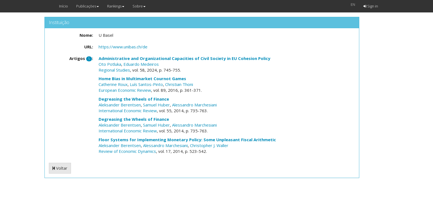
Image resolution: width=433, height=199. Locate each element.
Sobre (139, 6)
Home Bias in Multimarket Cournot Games (142, 78)
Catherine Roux (113, 84)
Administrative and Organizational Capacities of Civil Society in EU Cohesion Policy (184, 58)
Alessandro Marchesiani (194, 105)
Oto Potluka (110, 64)
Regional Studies (114, 70)
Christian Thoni (179, 84)
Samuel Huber (156, 105)
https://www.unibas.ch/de (123, 46)
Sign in (370, 6)
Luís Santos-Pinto (146, 84)
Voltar (59, 168)
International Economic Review (128, 110)
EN (353, 4)
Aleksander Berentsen (120, 105)
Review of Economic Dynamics (127, 151)
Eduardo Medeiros (141, 64)
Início (63, 6)
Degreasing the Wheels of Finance (134, 99)
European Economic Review (125, 90)
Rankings (115, 6)
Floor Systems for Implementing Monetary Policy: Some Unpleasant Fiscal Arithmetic (187, 139)
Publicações (87, 6)
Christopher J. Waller (209, 145)
